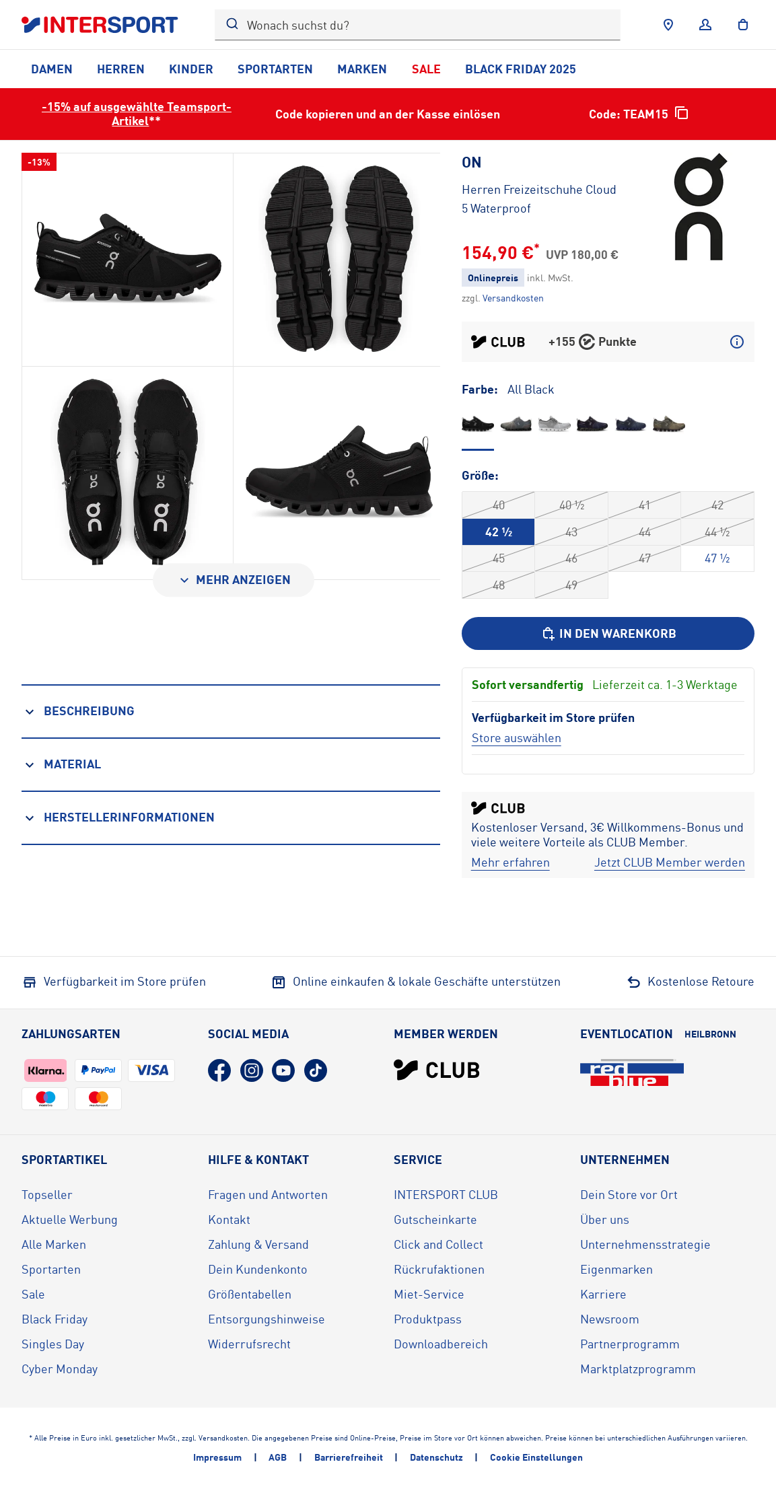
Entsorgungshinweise (266, 1318)
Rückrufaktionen (439, 1269)
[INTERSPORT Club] (437, 1070)
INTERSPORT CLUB (446, 1194)
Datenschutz (436, 1457)
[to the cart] (743, 24)
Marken (362, 68)
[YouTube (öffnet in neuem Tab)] (283, 1070)
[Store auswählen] (516, 737)
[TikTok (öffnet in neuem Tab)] (315, 1070)
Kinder (191, 68)
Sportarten (275, 68)
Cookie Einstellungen (536, 1457)
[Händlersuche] (668, 24)
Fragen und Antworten (268, 1194)
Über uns (604, 1219)
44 (645, 531)
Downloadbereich (441, 1343)
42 (717, 504)
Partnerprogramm (630, 1343)
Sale (426, 68)
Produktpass (428, 1318)
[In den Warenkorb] (608, 633)
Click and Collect (438, 1244)
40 (499, 504)
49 (571, 584)
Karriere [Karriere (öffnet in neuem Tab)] (603, 1293)
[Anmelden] (705, 24)
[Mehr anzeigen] (233, 580)
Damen (52, 68)
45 (499, 557)
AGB (278, 1457)
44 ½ (717, 531)
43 (571, 531)
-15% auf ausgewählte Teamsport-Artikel (137, 113)
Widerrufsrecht (249, 1343)
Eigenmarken (616, 1269)
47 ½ (717, 557)
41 (645, 504)
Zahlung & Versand (258, 1244)
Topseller (47, 1194)
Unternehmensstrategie (645, 1244)
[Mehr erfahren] (510, 862)
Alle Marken (54, 1244)
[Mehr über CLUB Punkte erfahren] (737, 342)
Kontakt (229, 1219)
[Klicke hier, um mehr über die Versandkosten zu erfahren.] (513, 297)
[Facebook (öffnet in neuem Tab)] (219, 1070)
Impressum (217, 1457)
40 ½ (571, 504)
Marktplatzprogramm (638, 1368)
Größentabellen (249, 1293)
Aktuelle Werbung (70, 1219)
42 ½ (498, 531)
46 (571, 557)
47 (645, 557)
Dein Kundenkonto (258, 1269)
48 (499, 584)
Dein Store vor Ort (629, 1194)
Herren (121, 68)
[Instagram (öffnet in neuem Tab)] (251, 1070)
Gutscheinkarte (435, 1219)
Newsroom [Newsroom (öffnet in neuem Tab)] (609, 1318)
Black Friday (54, 1318)
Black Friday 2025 (520, 68)
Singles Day (53, 1343)
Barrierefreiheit (348, 1457)
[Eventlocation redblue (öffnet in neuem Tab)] (632, 1072)
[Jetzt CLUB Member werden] (669, 862)
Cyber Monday (60, 1368)
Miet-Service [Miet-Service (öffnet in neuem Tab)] (429, 1293)
